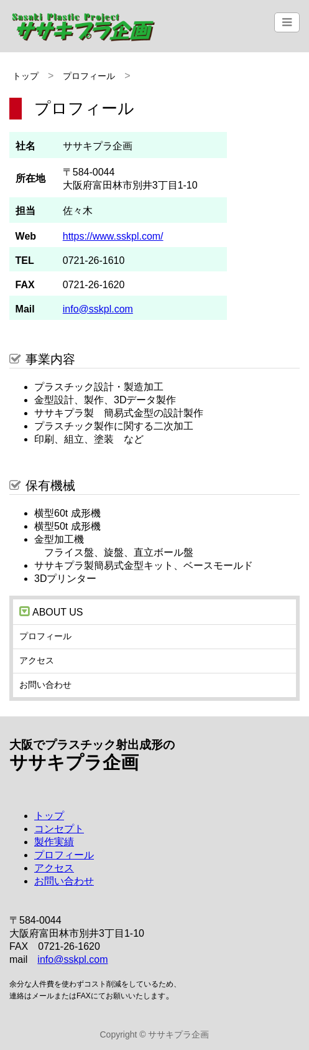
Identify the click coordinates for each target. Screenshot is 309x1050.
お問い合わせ (45, 685)
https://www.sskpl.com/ (113, 236)
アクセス (36, 660)
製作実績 (54, 842)
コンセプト (59, 828)
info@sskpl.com (98, 309)
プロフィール (89, 76)
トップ (25, 76)
